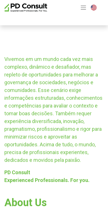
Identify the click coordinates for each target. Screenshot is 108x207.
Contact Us (25, 18)
